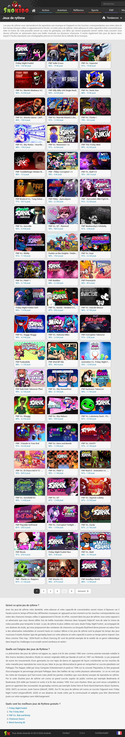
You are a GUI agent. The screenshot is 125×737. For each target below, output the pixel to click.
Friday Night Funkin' (18, 708)
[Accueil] (34, 10)
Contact (66, 733)
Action (45, 10)
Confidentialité (101, 733)
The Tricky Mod (16, 711)
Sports (94, 10)
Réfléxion (78, 10)
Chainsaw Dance (17, 719)
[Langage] (119, 733)
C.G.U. (82, 733)
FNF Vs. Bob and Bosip (19, 715)
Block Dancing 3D (17, 722)
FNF (111, 10)
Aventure (62, 10)
